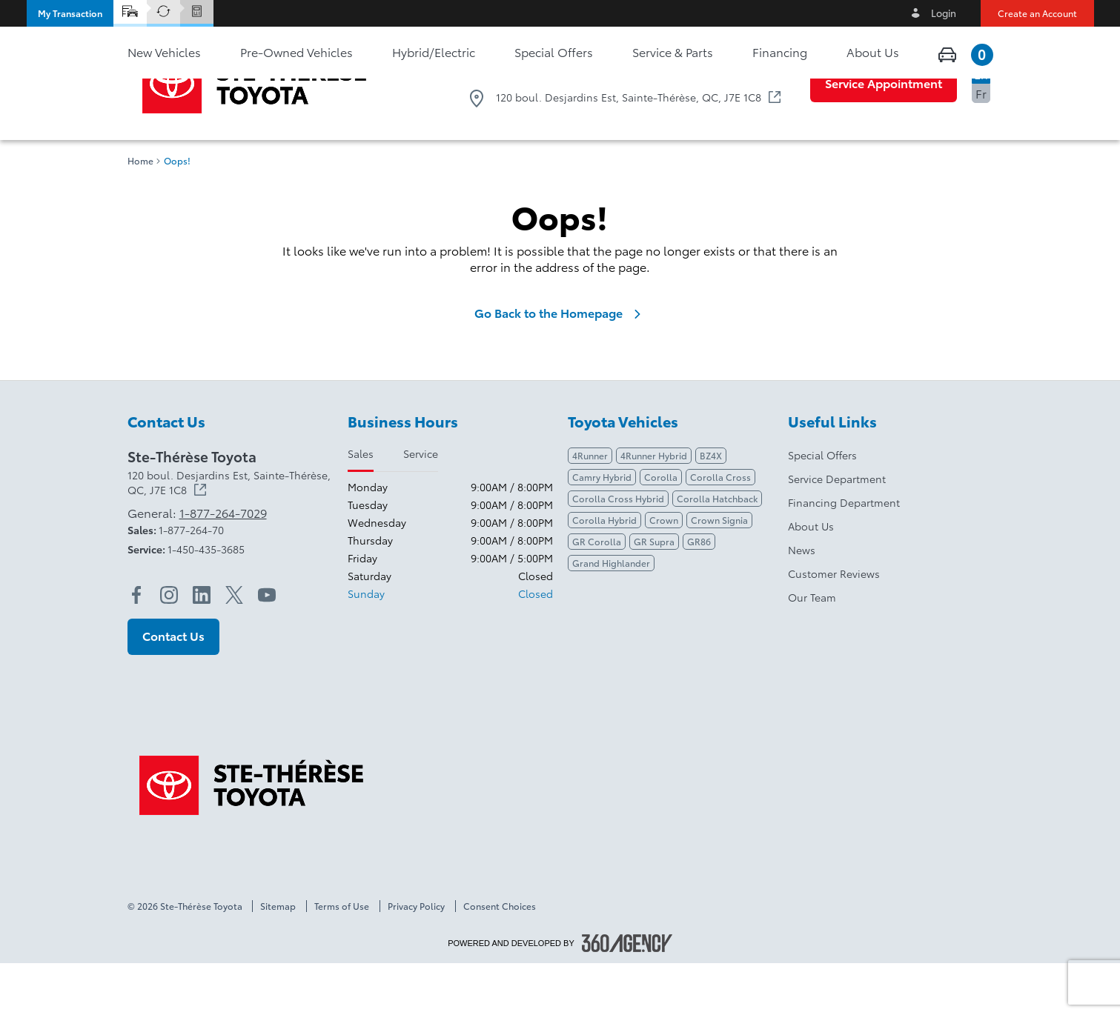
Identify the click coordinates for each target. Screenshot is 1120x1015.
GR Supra (654, 593)
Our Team (812, 649)
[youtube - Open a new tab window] (267, 647)
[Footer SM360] (627, 995)
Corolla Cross (720, 528)
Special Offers (822, 506)
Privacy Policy (416, 958)
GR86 (699, 593)
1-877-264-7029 (727, 67)
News (801, 601)
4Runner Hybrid (653, 507)
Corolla (660, 528)
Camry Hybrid (602, 528)
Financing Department (844, 554)
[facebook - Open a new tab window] (136, 647)
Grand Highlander (611, 614)
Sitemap (278, 958)
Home (140, 213)
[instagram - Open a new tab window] (169, 647)
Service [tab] (420, 505)
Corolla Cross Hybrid (618, 550)
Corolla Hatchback (717, 550)
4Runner (590, 507)
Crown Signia (719, 571)
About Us (811, 577)
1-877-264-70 (191, 581)
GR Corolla (596, 593)
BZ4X (711, 507)
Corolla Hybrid (604, 571)
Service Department (837, 530)
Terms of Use (341, 958)
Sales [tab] (361, 505)
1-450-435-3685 (206, 600)
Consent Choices (499, 958)
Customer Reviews (834, 625)
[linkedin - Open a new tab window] (202, 647)
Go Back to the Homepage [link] (560, 364)
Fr (981, 93)
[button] (70, 13)
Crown (663, 571)
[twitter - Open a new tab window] (234, 647)
